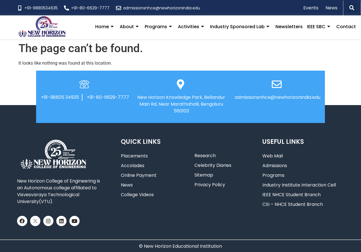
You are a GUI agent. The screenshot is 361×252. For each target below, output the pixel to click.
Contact (346, 26)
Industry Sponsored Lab (239, 26)
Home (104, 26)
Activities (191, 26)
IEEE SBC (318, 26)
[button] (351, 8)
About (129, 26)
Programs (158, 26)
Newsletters (289, 26)
